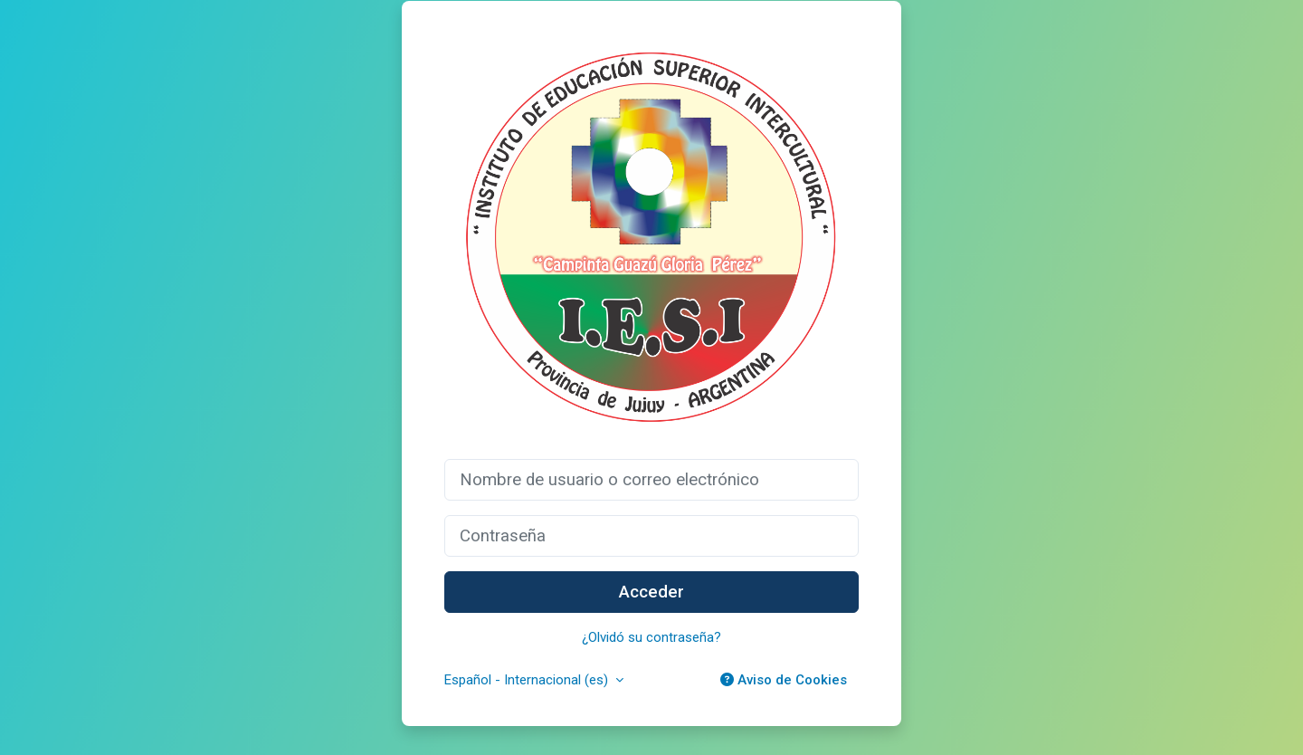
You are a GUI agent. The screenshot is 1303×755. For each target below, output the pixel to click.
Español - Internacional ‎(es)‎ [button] (528, 680)
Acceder (651, 592)
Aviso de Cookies (783, 680)
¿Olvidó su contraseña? (651, 637)
